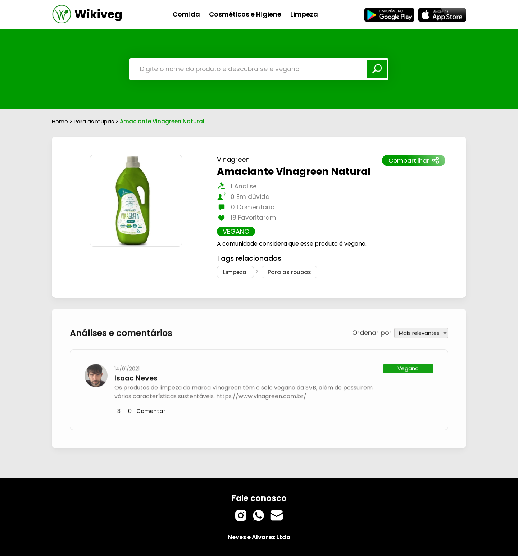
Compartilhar (413, 160)
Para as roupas (94, 121)
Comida (186, 14)
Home (60, 121)
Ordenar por (372, 331)
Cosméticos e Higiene (245, 14)
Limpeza (304, 14)
